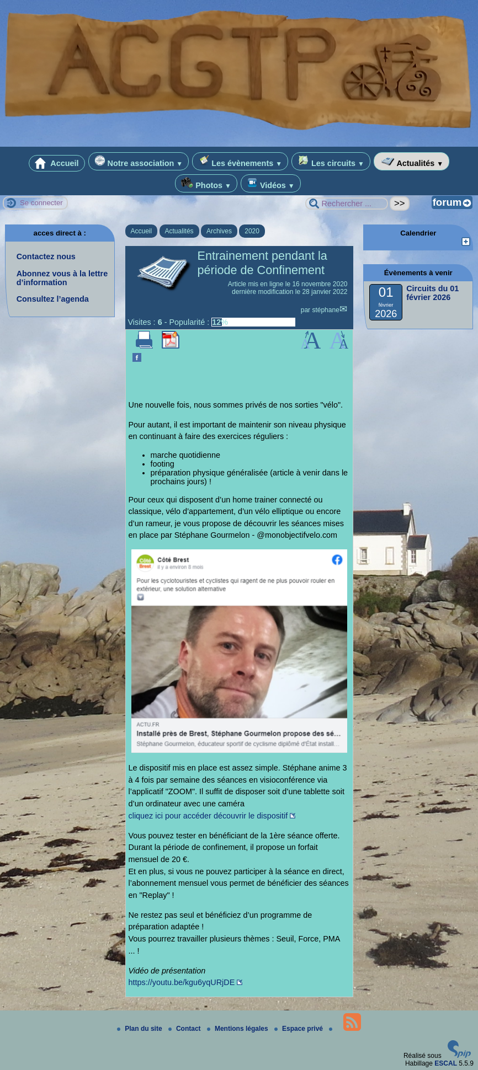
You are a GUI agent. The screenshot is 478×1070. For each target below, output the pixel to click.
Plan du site (140, 1028)
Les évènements (240, 161)
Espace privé (299, 1028)
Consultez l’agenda (53, 299)
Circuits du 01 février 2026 (432, 293)
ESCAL (445, 1063)
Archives (219, 231)
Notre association (138, 161)
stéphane (325, 310)
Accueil (57, 163)
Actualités (411, 161)
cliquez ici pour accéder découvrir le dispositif (208, 815)
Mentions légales (238, 1028)
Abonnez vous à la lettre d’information (62, 278)
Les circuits (331, 161)
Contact (185, 1028)
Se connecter (41, 203)
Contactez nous (46, 256)
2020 (252, 231)
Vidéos (271, 183)
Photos (206, 183)
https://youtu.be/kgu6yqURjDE (182, 982)
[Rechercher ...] (346, 203)
